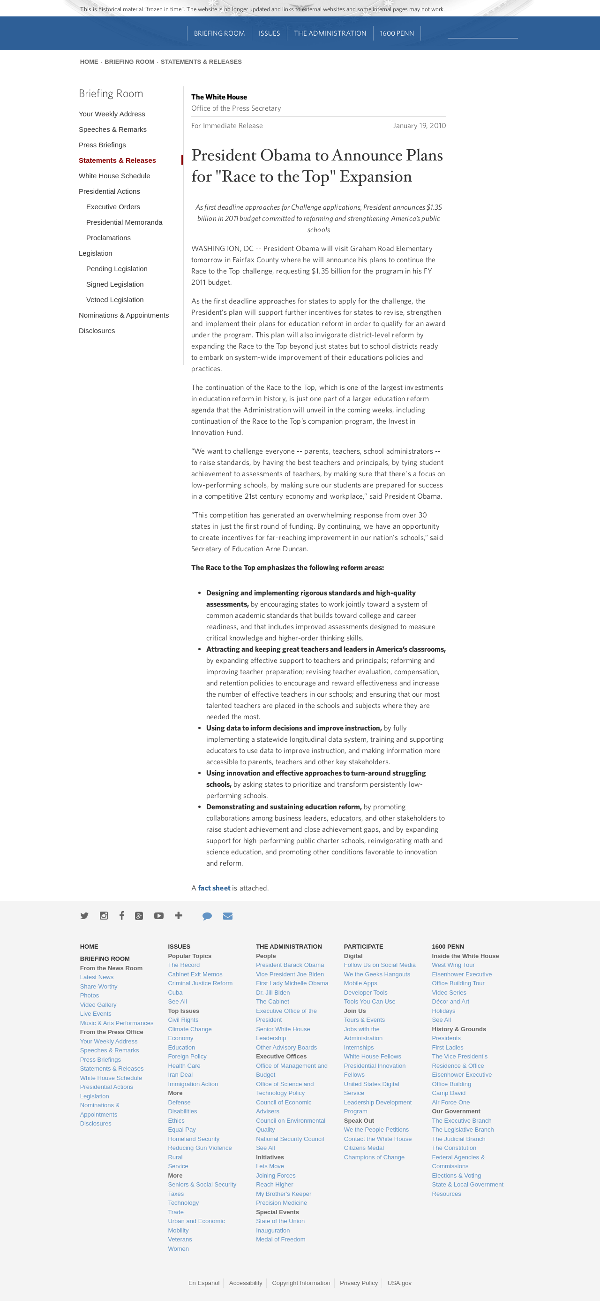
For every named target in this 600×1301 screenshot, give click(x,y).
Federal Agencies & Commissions (458, 1162)
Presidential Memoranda (124, 222)
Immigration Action (193, 1084)
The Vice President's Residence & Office (460, 1061)
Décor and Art (451, 1001)
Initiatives (270, 1157)
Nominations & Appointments (124, 315)
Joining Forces (276, 1175)
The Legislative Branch (463, 1129)
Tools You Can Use (370, 1001)
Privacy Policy (359, 1282)
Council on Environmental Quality (290, 1125)
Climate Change (189, 1029)
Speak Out (359, 1120)
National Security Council (290, 1138)
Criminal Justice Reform (200, 983)
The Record (184, 964)
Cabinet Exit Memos (195, 974)
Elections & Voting (456, 1175)
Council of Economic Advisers (284, 1107)
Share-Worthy (99, 986)
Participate (363, 946)
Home (89, 61)
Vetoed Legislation (115, 300)
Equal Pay (181, 1129)
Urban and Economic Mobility (196, 1225)
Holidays (444, 1010)
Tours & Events (364, 1019)
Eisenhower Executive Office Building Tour (462, 979)
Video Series (449, 992)
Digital (353, 955)
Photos (89, 995)
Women (178, 1248)
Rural (175, 1157)
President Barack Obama (290, 964)
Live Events (96, 1013)
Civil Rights (183, 1019)
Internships (359, 1047)
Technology (183, 1202)
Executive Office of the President (286, 1015)
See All (177, 1001)
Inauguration (273, 1230)
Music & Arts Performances (117, 1023)
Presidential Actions (109, 191)
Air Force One (451, 1102)
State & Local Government (467, 1184)
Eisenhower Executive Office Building (462, 1079)
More (175, 1092)
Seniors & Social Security (202, 1184)
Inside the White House (465, 955)
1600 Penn (397, 33)
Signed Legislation (115, 284)
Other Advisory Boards (286, 1047)
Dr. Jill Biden (273, 992)
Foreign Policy (187, 1056)
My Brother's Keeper (283, 1193)
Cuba (175, 992)
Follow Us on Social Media (380, 964)
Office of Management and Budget (292, 1070)
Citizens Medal (364, 1147)
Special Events (277, 1212)
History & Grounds (459, 1029)
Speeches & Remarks (113, 129)
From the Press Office (111, 1031)
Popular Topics (189, 955)
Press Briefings (102, 145)
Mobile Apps (360, 983)
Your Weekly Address (112, 114)
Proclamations (108, 238)
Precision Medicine (281, 1202)
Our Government (456, 1111)
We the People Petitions (376, 1129)
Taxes (176, 1193)
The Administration (330, 33)
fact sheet (215, 887)
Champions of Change (374, 1157)
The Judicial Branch (459, 1138)
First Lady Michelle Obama (292, 983)
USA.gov (400, 1282)
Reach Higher (274, 1184)
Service (178, 1166)
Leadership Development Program (378, 1107)
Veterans (180, 1239)
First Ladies (448, 1047)
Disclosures (97, 331)
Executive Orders (113, 207)
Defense (179, 1102)
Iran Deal (180, 1074)
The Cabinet (272, 1001)
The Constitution (454, 1147)
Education (181, 1047)
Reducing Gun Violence (200, 1147)
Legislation (95, 253)
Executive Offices (281, 1056)
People (266, 955)
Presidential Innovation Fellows (375, 1070)
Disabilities (182, 1111)
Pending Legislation (117, 269)
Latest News (97, 977)
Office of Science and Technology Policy (285, 1088)
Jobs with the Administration (363, 1034)
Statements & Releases (201, 61)
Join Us (355, 1010)
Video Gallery (98, 1004)
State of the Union (280, 1221)
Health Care (184, 1065)
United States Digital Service (371, 1088)
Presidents (446, 1038)
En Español (204, 1282)
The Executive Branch (462, 1120)
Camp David (449, 1092)
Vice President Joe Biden (290, 974)
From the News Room (111, 968)
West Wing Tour (453, 964)
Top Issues (183, 1010)
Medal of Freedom (281, 1239)
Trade (175, 1212)
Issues (269, 33)
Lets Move (270, 1166)
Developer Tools (366, 992)
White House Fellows (372, 1056)
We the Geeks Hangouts (377, 974)
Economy (180, 1038)
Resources (446, 1193)
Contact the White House (378, 1138)
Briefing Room (219, 33)
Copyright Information (301, 1282)
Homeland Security (193, 1138)
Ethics (176, 1120)
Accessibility (245, 1282)
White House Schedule (114, 176)
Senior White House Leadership (283, 1034)
